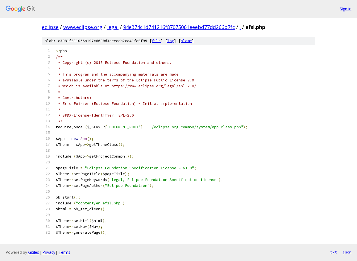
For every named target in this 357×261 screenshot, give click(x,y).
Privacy (48, 252)
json (346, 252)
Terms (64, 252)
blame (186, 40)
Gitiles (33, 252)
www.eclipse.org (82, 27)
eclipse (50, 27)
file (156, 40)
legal (113, 27)
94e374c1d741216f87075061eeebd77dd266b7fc (179, 27)
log (170, 40)
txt (333, 252)
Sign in (345, 8)
